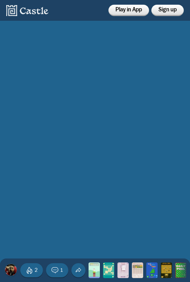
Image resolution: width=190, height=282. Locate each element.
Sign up (167, 10)
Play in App (128, 10)
